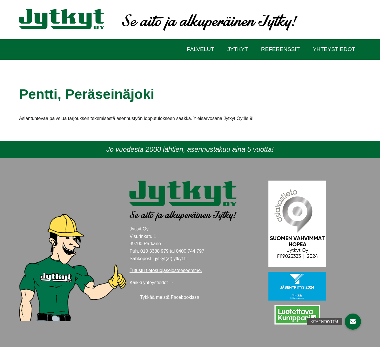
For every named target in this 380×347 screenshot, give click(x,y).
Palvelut (200, 49)
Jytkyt (237, 49)
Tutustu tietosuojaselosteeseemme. (165, 270)
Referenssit (280, 49)
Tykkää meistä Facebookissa (169, 297)
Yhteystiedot (334, 49)
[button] (353, 322)
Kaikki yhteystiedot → (151, 282)
